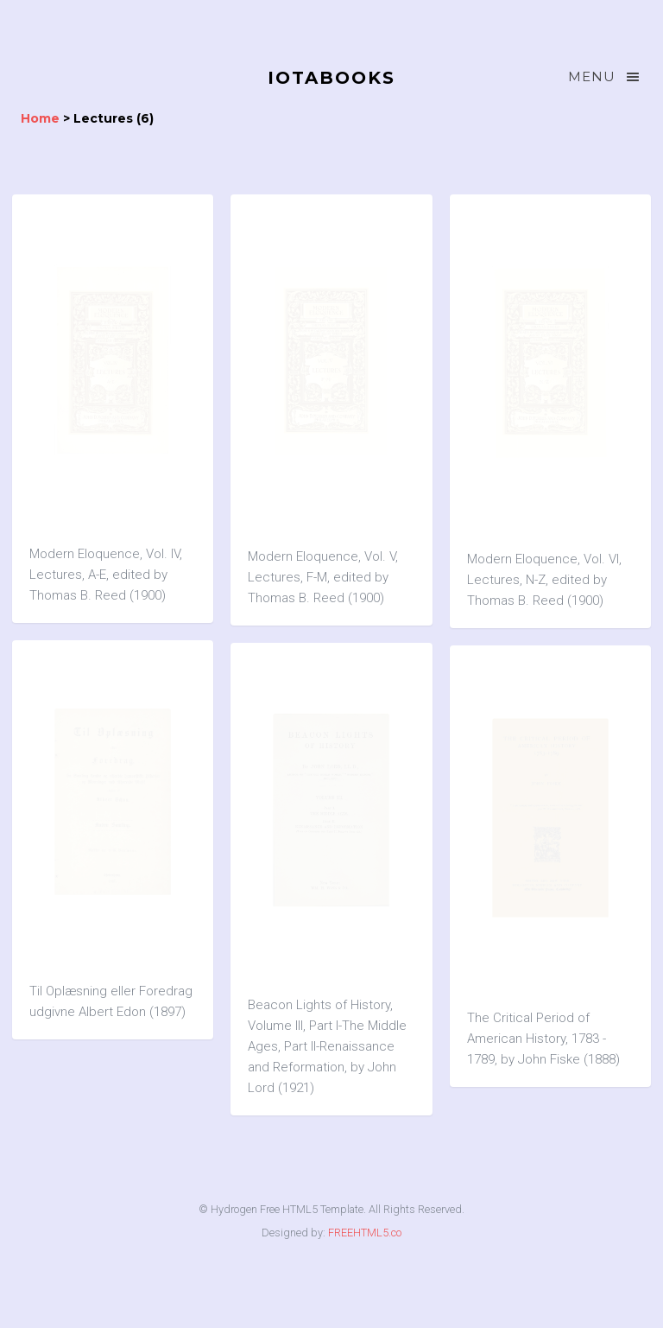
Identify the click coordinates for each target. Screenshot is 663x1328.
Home (40, 118)
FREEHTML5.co (364, 1232)
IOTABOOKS (331, 77)
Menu (605, 77)
